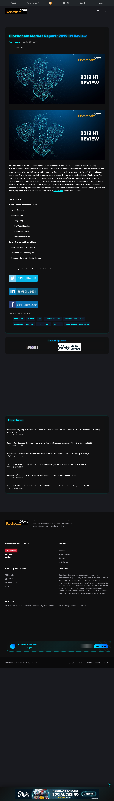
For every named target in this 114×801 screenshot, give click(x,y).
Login (101, 3)
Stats (106, 662)
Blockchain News (18, 662)
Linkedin (9, 575)
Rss (8, 586)
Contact (62, 558)
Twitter (9, 579)
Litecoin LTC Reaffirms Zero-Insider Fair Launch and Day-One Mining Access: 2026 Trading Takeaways (48, 454)
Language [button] (70, 662)
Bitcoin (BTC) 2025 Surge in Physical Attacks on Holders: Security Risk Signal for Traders (42, 475)
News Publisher (15, 42)
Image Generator (71, 606)
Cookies (98, 662)
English (83, 3)
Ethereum (59, 606)
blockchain (18, 318)
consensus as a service (23, 324)
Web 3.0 (83, 606)
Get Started (101, 646)
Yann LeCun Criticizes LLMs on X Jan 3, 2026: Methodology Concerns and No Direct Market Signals (47, 464)
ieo (39, 318)
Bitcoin (51, 606)
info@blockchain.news (35, 648)
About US (62, 551)
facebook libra (44, 324)
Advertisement (33, 3)
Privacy (89, 662)
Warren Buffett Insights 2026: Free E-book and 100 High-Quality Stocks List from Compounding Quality (48, 486)
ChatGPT (9, 554)
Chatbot (11, 550)
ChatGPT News (11, 606)
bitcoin (31, 318)
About (13, 3)
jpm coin (57, 324)
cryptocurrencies (52, 318)
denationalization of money (77, 324)
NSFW (21, 606)
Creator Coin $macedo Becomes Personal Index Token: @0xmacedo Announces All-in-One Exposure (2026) (50, 443)
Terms (81, 662)
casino (8, 557)
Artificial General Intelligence (36, 606)
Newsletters (11, 583)
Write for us (63, 562)
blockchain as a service (74, 318)
